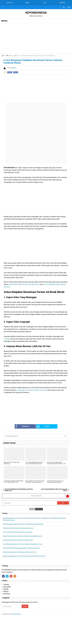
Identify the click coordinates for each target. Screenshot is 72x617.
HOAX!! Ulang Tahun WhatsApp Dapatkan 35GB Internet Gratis (21, 548)
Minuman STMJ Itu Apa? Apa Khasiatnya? (11, 463)
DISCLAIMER (7, 587)
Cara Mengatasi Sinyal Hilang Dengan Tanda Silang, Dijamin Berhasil (23, 524)
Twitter (43, 426)
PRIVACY (6, 591)
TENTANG (6, 584)
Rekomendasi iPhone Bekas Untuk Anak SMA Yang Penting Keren (34, 481)
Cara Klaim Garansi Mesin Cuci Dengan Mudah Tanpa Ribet (55, 481)
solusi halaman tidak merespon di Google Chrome (24, 284)
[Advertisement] (36, 38)
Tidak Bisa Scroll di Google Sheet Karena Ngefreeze (18, 528)
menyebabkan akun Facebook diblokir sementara (31, 390)
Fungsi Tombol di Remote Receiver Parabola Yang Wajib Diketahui (22, 536)
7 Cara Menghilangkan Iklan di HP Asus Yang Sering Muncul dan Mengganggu (34, 464)
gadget (15, 72)
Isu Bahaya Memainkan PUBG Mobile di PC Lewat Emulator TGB (13, 481)
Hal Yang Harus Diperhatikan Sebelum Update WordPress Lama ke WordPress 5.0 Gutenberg (56, 464)
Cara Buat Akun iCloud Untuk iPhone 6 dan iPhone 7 (18, 540)
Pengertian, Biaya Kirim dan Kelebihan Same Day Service (19, 552)
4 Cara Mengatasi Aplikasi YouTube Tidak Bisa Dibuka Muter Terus (22, 544)
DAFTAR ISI (6, 594)
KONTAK (5, 589)
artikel (10, 72)
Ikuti (68, 7)
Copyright (7, 339)
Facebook (22, 426)
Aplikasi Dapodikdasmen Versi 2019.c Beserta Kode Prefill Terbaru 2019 (24, 556)
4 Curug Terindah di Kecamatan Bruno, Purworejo (17, 532)
